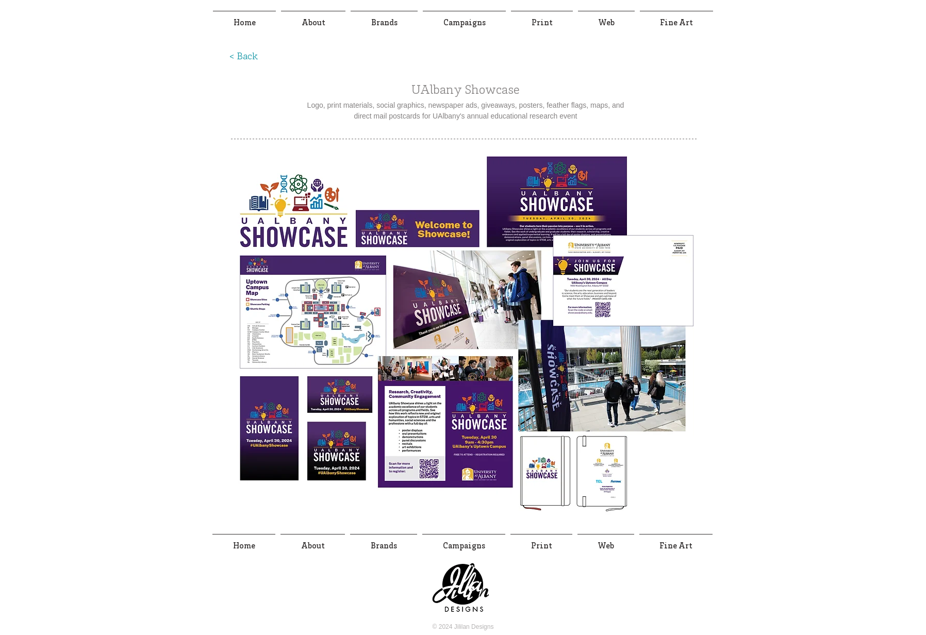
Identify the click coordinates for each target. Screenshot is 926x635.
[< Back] (243, 57)
